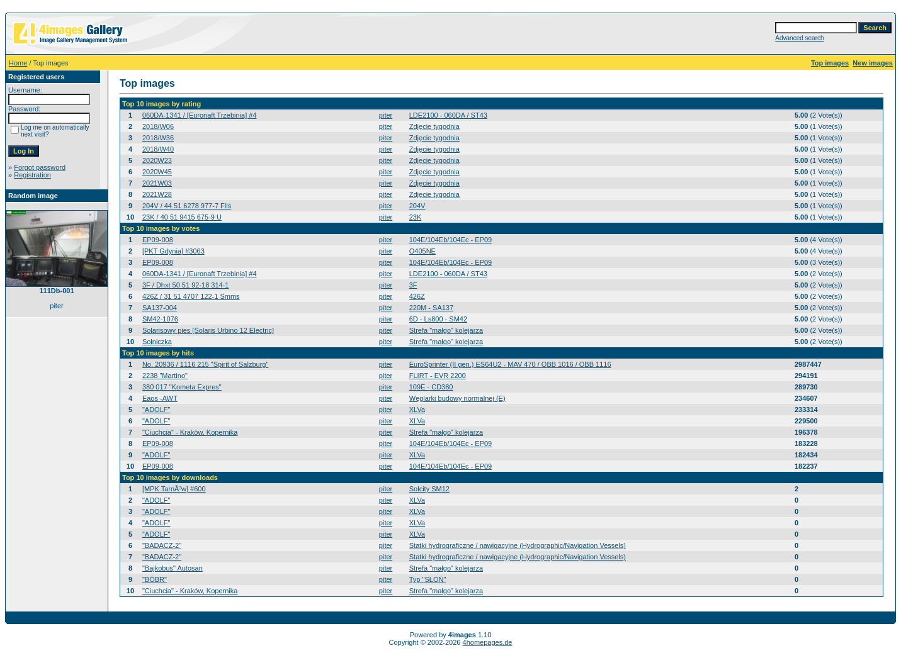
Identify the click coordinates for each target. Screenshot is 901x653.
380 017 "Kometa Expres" (182, 387)
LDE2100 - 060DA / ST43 (448, 115)
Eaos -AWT (160, 398)
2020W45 (157, 172)
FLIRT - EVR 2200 (437, 375)
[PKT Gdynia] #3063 (173, 251)
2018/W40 (158, 149)
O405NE (422, 251)
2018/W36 (158, 138)
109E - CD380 (431, 387)
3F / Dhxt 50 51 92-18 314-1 (185, 285)
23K (415, 217)
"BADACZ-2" (161, 545)
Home (18, 63)
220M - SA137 (431, 307)
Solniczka (157, 341)
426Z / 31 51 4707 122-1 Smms (191, 296)
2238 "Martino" (165, 375)
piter (385, 115)
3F (413, 285)
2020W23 (157, 160)
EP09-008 (157, 239)
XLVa (417, 409)
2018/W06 (158, 126)
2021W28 (157, 194)
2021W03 (157, 183)
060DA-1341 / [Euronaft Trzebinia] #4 (199, 115)
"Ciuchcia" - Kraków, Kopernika (190, 432)
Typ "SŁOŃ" (427, 579)
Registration (32, 175)
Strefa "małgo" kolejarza (446, 330)
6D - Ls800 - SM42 (438, 319)
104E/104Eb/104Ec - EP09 (450, 239)
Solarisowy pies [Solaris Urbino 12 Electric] (208, 330)
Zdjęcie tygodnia (434, 126)
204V (417, 205)
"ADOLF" (156, 409)
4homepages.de (488, 642)
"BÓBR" (154, 579)
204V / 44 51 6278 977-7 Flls (186, 205)
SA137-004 (159, 307)
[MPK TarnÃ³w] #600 (174, 489)
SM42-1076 (160, 319)
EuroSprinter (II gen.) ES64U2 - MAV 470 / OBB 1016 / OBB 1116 (510, 364)
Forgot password (39, 167)
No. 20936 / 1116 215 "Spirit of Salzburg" (205, 364)
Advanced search (799, 38)
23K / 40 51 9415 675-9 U (182, 217)
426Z (417, 296)
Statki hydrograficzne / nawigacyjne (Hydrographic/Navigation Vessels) (517, 545)
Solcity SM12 (429, 489)
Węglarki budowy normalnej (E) (457, 398)
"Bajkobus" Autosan (172, 568)
